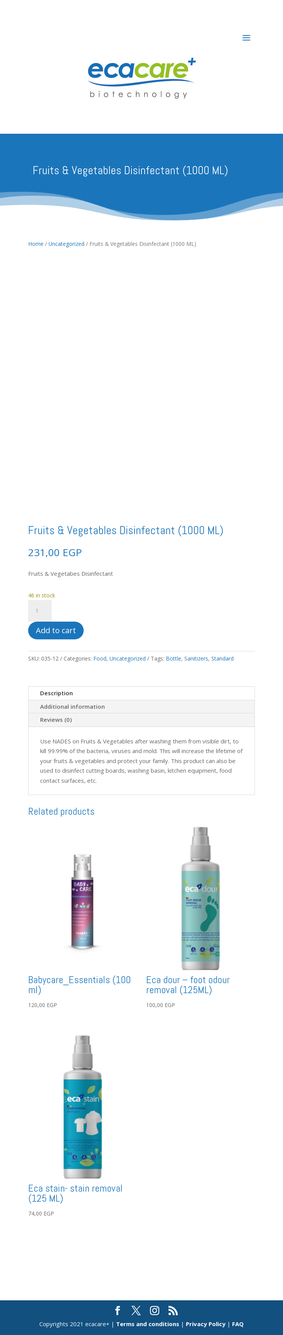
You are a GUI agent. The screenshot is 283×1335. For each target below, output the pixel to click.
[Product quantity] (39, 611)
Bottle (173, 658)
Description (56, 693)
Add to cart (56, 630)
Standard (222, 658)
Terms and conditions (147, 1324)
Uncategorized (66, 243)
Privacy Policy (206, 1324)
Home (36, 243)
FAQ (238, 1324)
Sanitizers (196, 658)
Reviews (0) (56, 719)
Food (99, 658)
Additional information (72, 706)
